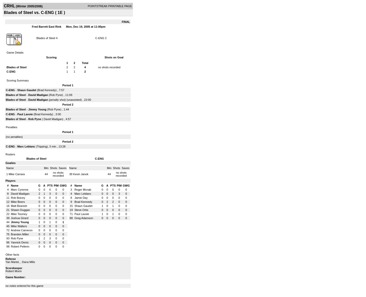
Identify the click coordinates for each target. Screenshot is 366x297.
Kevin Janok (80, 174)
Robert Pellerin (20, 246)
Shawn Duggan (20, 209)
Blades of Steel (45, 38)
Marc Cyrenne (19, 189)
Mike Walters (19, 226)
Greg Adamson (83, 218)
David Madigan (38, 94)
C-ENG (100, 38)
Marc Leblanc (26, 146)
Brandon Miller (20, 234)
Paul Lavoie (25, 114)
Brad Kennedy (47, 90)
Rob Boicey (18, 197)
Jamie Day (81, 197)
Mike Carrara (17, 174)
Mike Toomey (19, 214)
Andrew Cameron (22, 230)
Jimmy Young (37, 109)
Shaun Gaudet (26, 90)
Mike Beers (18, 201)
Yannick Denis (20, 242)
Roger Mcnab (82, 189)
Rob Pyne (56, 94)
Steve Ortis (81, 209)
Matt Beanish (19, 205)
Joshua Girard (19, 218)
